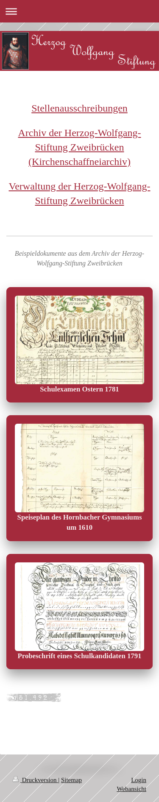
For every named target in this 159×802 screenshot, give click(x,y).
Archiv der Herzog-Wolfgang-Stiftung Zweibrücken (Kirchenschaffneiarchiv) (79, 147)
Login (138, 780)
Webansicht (131, 788)
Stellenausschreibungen (79, 108)
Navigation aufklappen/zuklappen (79, 11)
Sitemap (71, 780)
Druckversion (35, 780)
